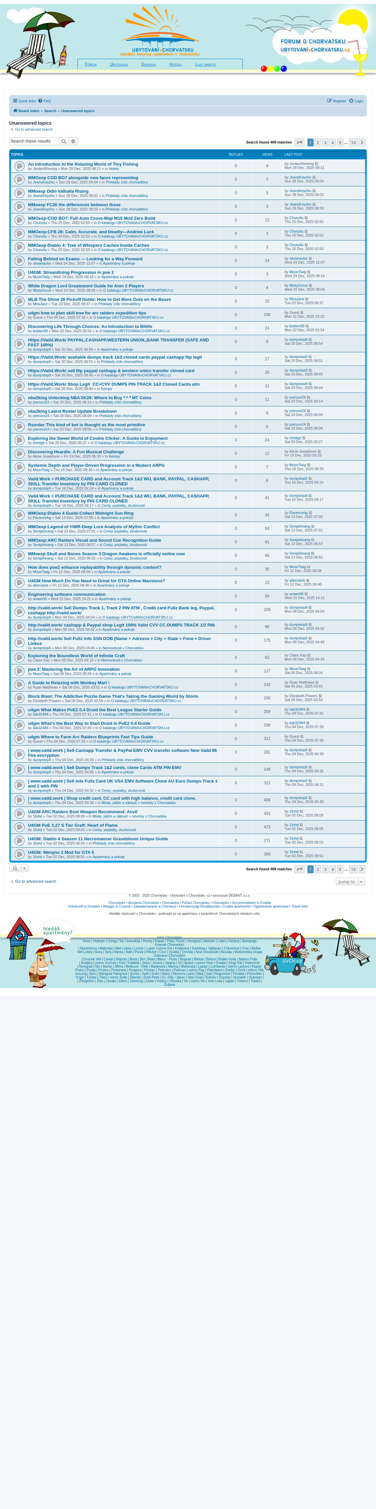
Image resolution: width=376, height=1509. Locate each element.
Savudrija (133, 941)
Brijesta (121, 959)
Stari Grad (195, 977)
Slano (166, 974)
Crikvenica (231, 948)
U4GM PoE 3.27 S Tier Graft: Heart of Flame (73, 825)
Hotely (176, 64)
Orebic (230, 970)
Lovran (139, 948)
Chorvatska (170, 903)
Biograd (185, 959)
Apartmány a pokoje (119, 263)
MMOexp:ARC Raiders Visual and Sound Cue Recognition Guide (94, 540)
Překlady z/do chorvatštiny (127, 182)
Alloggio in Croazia (116, 906)
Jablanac (214, 948)
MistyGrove (42, 290)
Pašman (180, 970)
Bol (142, 959)
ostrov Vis (198, 981)
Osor (162, 952)
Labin (222, 941)
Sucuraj (80, 974)
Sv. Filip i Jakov (173, 977)
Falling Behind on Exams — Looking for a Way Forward (85, 258)
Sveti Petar (151, 977)
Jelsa (145, 963)
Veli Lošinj (84, 952)
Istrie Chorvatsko (169, 937)
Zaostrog (136, 981)
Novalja (226, 952)
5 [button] (340, 142)
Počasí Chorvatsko (195, 903)
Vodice (162, 981)
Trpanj (255, 981)
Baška (256, 948)
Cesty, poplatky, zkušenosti (123, 505)
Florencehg (42, 518)
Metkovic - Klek (137, 966)
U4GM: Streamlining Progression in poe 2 (71, 272)
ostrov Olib (256, 970)
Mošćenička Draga (248, 952)
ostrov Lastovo (238, 966)
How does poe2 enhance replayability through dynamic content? (95, 567)
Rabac (159, 941)
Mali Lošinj (123, 948)
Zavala (111, 981)
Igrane (189, 963)
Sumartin (239, 977)
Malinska (106, 948)
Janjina (170, 963)
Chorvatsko (117, 903)
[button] (299, 142)
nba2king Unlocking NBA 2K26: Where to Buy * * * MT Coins (90, 397)
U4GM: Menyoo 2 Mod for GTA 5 (61, 852)
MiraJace (40, 304)
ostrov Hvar (204, 963)
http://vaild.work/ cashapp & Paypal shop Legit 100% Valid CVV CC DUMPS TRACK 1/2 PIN (121, 625)
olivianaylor (42, 263)
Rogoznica (222, 974)
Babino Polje (248, 959)
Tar (121, 941)
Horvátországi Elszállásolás (199, 906)
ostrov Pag (196, 970)
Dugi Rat (235, 963)
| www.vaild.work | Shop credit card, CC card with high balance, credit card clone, (112, 798)
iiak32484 (40, 714)
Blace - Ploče (167, 959)
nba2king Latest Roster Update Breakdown (72, 411)
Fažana (234, 941)
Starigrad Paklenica (113, 974)
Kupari (257, 966)
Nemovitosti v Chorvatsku (123, 648)
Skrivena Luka (182, 974)
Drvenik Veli (92, 959)
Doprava (148, 64)
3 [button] (325, 142)
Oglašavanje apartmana (270, 906)
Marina (173, 966)
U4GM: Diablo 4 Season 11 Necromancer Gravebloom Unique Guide (98, 838)
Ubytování (119, 64)
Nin (97, 966)
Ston (92, 974)
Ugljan (229, 981)
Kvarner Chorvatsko (169, 945)
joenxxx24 (41, 402)
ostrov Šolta (118, 977)
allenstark (40, 585)
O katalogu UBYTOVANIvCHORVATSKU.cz (133, 223)
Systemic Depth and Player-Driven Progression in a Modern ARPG (96, 465)
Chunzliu (40, 223)
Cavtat (108, 959)
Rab (129, 952)
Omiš (241, 970)
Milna (119, 966)
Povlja (91, 970)
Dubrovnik (252, 963)
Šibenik (135, 977)
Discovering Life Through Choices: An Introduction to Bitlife (90, 326)
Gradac (221, 963)
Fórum (91, 64)
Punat (139, 952)
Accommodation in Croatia (251, 903)
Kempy (106, 389)
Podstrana (118, 970)
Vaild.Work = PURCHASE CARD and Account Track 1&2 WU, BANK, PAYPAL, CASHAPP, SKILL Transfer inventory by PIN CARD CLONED (118, 481)
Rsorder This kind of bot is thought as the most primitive (86, 424)
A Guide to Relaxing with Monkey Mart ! (69, 682)
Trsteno (242, 981)
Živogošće (86, 981)
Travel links (300, 906)
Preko (79, 970)
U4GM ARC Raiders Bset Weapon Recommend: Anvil (82, 811)
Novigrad (194, 941)
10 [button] (353, 142)
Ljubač (202, 966)
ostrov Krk (164, 948)
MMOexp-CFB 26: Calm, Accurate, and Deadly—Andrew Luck (91, 231)
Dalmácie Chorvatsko (169, 955)
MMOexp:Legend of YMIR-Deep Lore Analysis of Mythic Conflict (94, 526)
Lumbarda (217, 966)
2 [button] (318, 142)
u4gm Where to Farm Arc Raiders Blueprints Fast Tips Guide (90, 736)
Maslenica (158, 966)
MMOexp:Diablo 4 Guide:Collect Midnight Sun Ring (81, 513)
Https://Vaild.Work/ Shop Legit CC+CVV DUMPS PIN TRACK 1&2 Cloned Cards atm (114, 384)
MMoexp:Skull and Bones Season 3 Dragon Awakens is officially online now (106, 553)
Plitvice (151, 952)
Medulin (209, 941)
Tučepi (92, 977)
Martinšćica (88, 948)
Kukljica (86, 963)
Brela (133, 959)
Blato (151, 959)
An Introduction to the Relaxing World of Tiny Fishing (83, 164)
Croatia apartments (236, 906)
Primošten (254, 974)
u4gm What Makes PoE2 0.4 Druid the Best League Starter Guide (95, 709)
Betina (211, 959)
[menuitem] (44, 101)
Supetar (225, 977)
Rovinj (147, 941)
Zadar (149, 981)
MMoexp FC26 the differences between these (74, 204)
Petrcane (164, 970)
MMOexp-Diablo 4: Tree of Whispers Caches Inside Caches (88, 245)
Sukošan (255, 977)
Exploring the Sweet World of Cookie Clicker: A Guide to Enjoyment (98, 438)
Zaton (122, 981)
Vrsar (86, 941)
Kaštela (133, 963)
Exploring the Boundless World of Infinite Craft (76, 655)
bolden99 (40, 331)
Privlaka (239, 974)
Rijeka (118, 952)
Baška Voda (227, 959)
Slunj (98, 952)
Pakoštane (214, 970)
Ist (180, 963)
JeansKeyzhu (44, 182)
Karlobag (198, 948)
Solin (155, 974)
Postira (103, 970)
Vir (186, 981)
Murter (107, 966)
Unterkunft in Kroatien (84, 906)
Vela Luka (215, 981)
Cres (245, 948)
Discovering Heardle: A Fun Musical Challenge (76, 451)
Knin (122, 963)
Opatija (174, 952)
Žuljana (169, 984)
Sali (209, 974)
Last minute (205, 64)
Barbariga (249, 941)
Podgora (135, 970)
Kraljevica (182, 948)
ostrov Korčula (105, 963)
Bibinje (199, 959)
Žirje (100, 981)
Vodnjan (99, 941)
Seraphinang (43, 531)
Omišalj (187, 952)
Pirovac (149, 970)
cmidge (39, 443)
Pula (170, 941)
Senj (108, 952)
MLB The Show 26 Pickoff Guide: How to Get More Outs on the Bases (99, 299)
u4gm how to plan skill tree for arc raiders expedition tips (87, 312)
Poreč (180, 941)
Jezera (157, 963)
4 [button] (332, 142)
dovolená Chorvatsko (143, 903)
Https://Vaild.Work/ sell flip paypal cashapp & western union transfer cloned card (111, 370)
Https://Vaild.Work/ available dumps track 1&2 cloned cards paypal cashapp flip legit (115, 357)
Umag (112, 941)
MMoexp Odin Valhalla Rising (58, 191)
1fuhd (37, 816)
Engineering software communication (67, 594)
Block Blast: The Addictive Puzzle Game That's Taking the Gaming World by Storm (113, 696)
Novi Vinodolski (207, 952)
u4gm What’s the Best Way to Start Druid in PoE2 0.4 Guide (89, 723)
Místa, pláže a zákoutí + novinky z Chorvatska (138, 803)
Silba (200, 974)
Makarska (188, 966)
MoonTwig (41, 277)
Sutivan (210, 977)
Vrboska (175, 981)
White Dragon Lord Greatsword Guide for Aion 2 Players (86, 285)
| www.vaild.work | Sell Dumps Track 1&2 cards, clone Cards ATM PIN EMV (104, 767)
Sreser (135, 974)
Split (145, 974)
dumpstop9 (42, 349)
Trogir (80, 977)
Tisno (103, 977)
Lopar (150, 948)
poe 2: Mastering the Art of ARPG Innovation (74, 669)
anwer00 (40, 599)
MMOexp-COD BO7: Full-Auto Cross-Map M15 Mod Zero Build (91, 218)
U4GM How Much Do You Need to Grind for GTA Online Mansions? (96, 580)
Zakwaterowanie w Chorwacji (154, 906)
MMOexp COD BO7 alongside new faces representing (83, 177)
